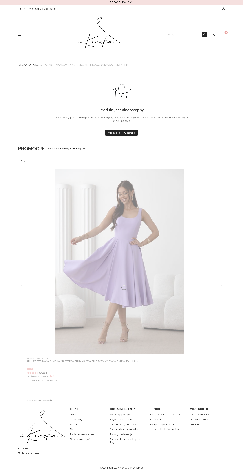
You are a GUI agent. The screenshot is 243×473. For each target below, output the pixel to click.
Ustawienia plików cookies (165, 429)
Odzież (38, 64)
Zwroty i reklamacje (121, 434)
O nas (73, 414)
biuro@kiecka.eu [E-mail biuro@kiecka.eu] (46, 9)
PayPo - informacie (121, 419)
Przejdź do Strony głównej (121, 133)
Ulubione (195, 424)
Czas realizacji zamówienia (125, 429)
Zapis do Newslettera (82, 434)
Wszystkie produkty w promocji (66, 148)
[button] (19, 34)
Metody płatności (120, 414)
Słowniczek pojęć (80, 439)
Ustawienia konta (200, 419)
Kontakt (74, 424)
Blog (72, 429)
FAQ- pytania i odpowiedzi (165, 414)
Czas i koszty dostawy (123, 424)
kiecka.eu (24, 64)
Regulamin (156, 419)
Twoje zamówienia (200, 414)
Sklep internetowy (120, 467)
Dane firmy (76, 419)
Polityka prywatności (162, 424)
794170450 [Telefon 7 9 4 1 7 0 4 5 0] (28, 9)
